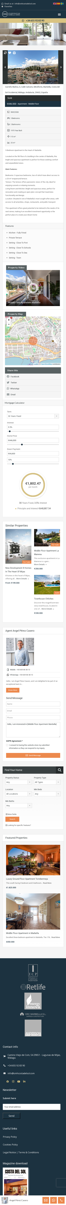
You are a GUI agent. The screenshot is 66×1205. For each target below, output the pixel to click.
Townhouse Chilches (43, 598)
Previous (5, 67)
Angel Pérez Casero (18, 1200)
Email (11, 394)
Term (9, 412)
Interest (10, 423)
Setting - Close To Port (18, 243)
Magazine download (15, 1163)
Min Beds (38, 789)
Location (9, 789)
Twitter (12, 382)
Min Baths (9, 801)
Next (61, 67)
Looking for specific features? (18, 825)
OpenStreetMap (46, 364)
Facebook (13, 377)
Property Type (40, 778)
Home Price (12, 436)
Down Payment (13, 449)
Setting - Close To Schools (20, 248)
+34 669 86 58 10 (23, 670)
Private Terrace (15, 238)
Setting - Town (15, 258)
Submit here (9, 1098)
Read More (47, 883)
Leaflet (36, 364)
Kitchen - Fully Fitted (17, 233)
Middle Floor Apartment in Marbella (22, 933)
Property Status (12, 778)
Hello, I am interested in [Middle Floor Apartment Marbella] (33, 729)
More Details (22, 578)
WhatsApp (13, 388)
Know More (12, 690)
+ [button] (9, 320)
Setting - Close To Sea (18, 253)
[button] (59, 14)
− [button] (9, 324)
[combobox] (33, 416)
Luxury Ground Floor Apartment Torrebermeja (27, 879)
